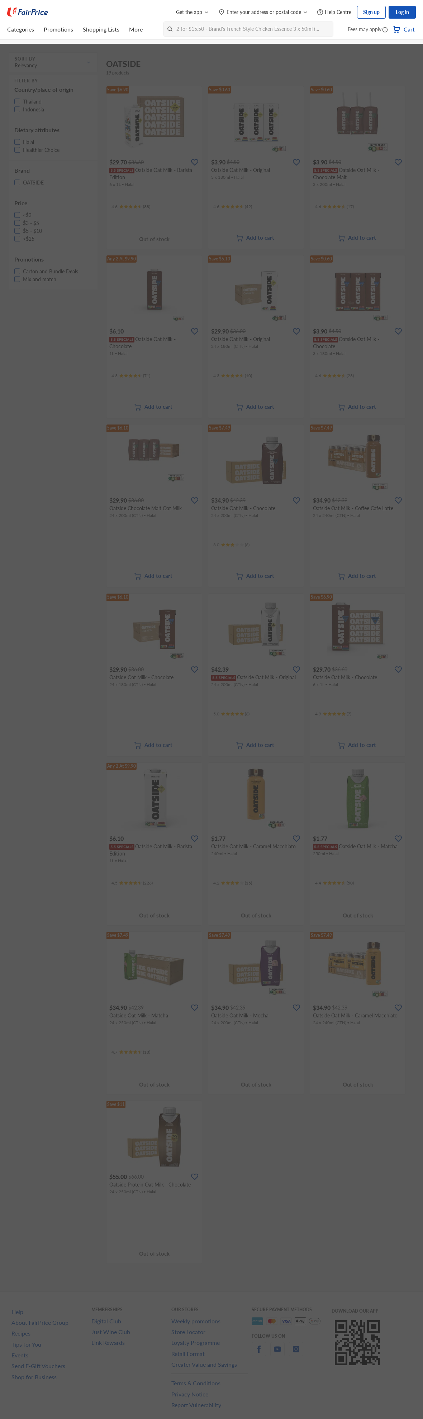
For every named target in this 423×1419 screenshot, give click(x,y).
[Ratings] (130, 207)
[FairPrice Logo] (27, 12)
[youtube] (277, 1353)
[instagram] (296, 1353)
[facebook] (259, 1353)
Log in (402, 12)
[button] (385, 30)
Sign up (371, 12)
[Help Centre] (334, 12)
